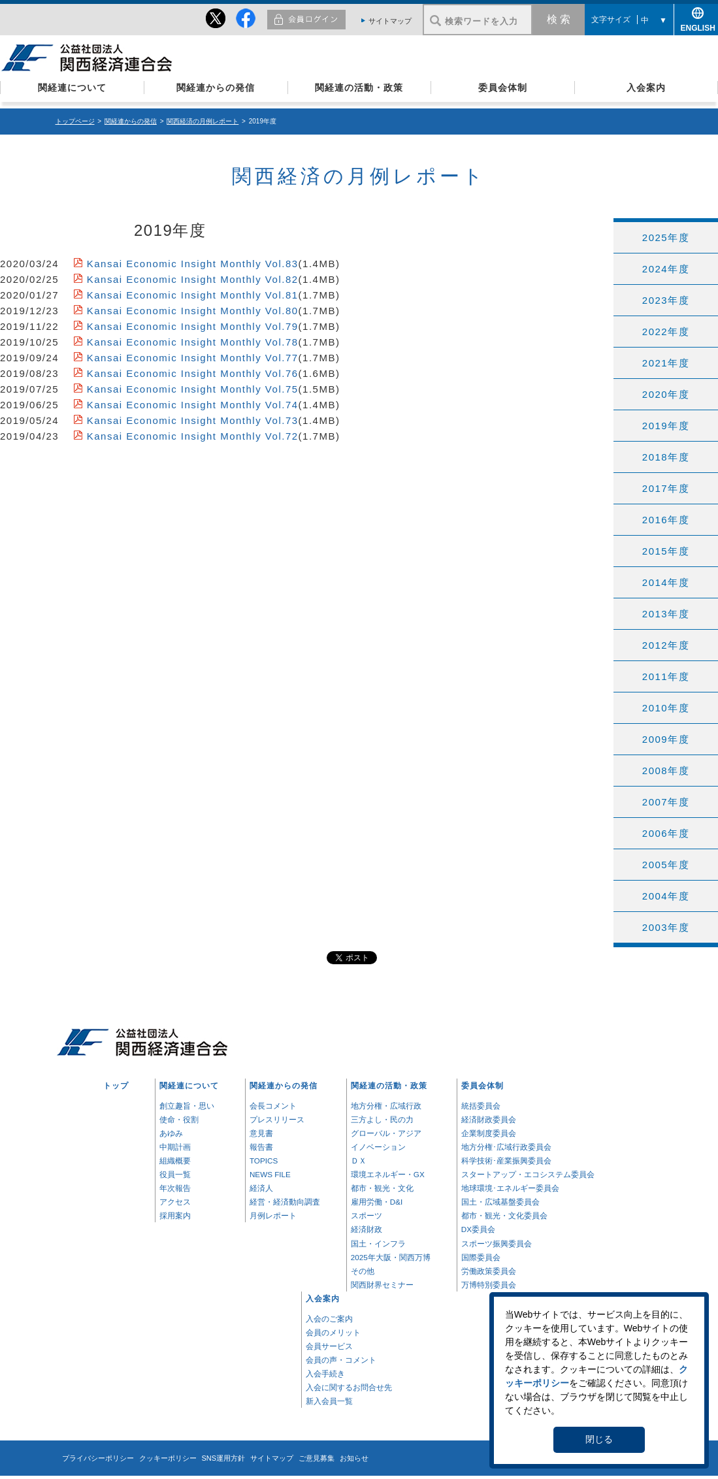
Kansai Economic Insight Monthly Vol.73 (193, 420)
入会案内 (646, 87)
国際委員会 (480, 1257)
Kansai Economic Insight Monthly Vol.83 (193, 263)
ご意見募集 (317, 1458)
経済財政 (366, 1229)
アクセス (175, 1201)
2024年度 (665, 268)
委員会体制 (502, 87)
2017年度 (665, 488)
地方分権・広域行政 (386, 1105)
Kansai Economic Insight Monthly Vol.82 (193, 279)
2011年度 (665, 676)
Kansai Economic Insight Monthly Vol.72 (193, 436)
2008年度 (665, 770)
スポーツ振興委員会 (496, 1243)
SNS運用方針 (224, 1458)
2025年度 (665, 237)
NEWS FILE (270, 1174)
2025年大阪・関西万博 (391, 1257)
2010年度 (665, 707)
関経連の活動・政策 (359, 87)
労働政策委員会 (488, 1271)
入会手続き (325, 1373)
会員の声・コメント (341, 1360)
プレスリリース (277, 1119)
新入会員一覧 (329, 1401)
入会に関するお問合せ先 (349, 1387)
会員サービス (329, 1346)
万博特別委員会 (488, 1284)
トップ (116, 1085)
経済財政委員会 (488, 1119)
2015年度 (665, 551)
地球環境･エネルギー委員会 (510, 1188)
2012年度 (665, 645)
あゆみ (171, 1133)
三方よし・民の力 (382, 1119)
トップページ (75, 121)
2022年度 (665, 331)
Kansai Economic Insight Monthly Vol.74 (193, 404)
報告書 (261, 1147)
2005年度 (665, 864)
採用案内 (175, 1215)
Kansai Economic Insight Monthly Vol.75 (193, 389)
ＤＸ (359, 1160)
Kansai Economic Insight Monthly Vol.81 (193, 295)
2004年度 (665, 896)
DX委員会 (478, 1229)
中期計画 (175, 1147)
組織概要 (175, 1160)
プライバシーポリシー (98, 1458)
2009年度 (665, 739)
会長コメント (273, 1105)
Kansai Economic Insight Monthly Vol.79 (193, 326)
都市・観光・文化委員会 (504, 1215)
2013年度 (665, 613)
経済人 (261, 1188)
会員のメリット (333, 1332)
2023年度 (665, 300)
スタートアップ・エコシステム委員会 (528, 1174)
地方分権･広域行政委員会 (506, 1147)
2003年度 (665, 927)
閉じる (599, 1439)
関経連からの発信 (215, 87)
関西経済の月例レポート (202, 121)
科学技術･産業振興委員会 (506, 1160)
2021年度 (665, 362)
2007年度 (665, 801)
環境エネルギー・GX (388, 1174)
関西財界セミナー (382, 1284)
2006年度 (665, 833)
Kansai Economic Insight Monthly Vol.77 (193, 357)
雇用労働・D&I (376, 1201)
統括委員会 (480, 1105)
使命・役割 (179, 1119)
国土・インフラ (378, 1243)
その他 (362, 1271)
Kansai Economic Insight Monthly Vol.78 (193, 342)
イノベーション (378, 1147)
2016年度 (665, 519)
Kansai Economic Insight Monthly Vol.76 (193, 373)
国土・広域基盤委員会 (500, 1201)
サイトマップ (390, 21)
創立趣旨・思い (186, 1105)
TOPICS (264, 1160)
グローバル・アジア (386, 1133)
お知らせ (354, 1458)
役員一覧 (175, 1174)
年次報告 (175, 1188)
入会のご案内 (329, 1318)
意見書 (261, 1133)
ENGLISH (696, 26)
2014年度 (665, 582)
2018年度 (665, 457)
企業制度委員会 (488, 1133)
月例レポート (273, 1215)
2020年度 (665, 394)
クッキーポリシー (168, 1458)
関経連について (72, 87)
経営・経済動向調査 (285, 1201)
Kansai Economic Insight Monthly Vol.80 (193, 310)
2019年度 (665, 425)
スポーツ (366, 1215)
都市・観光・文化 (382, 1188)
